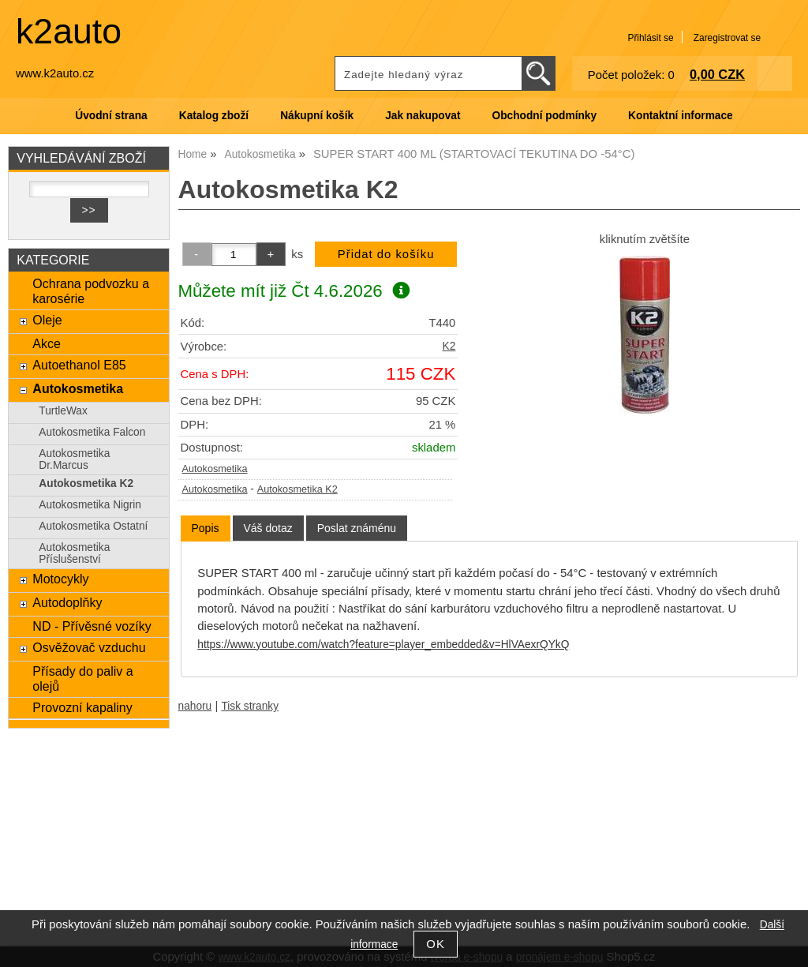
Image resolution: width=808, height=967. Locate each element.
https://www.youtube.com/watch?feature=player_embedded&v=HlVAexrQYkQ (383, 644)
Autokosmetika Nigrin (90, 505)
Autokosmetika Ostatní (93, 526)
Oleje (47, 320)
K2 (449, 346)
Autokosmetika (215, 468)
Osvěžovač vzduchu (88, 647)
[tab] (205, 528)
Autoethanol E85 (78, 365)
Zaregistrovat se (727, 37)
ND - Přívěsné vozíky (91, 626)
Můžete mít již (294, 291)
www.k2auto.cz (55, 73)
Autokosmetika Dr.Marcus (74, 459)
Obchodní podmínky (544, 116)
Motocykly (60, 579)
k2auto (69, 31)
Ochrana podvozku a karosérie (90, 290)
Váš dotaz (268, 528)
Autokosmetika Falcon (92, 432)
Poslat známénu (356, 528)
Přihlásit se (650, 37)
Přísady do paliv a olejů (82, 678)
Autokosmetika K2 (297, 489)
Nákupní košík (317, 116)
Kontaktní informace (680, 116)
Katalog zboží (214, 116)
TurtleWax (63, 411)
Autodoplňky (67, 602)
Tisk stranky (250, 706)
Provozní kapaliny (82, 707)
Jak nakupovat (422, 116)
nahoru (195, 706)
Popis (205, 528)
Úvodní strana (111, 116)
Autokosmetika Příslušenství (74, 553)
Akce (46, 343)
